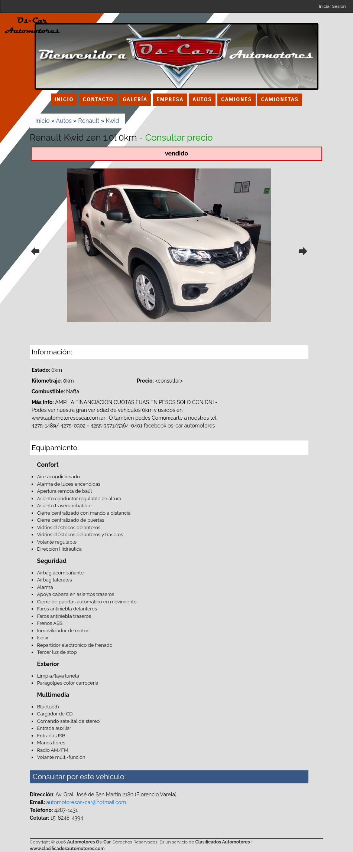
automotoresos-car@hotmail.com (86, 802)
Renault (88, 120)
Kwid (112, 120)
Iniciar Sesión (332, 6)
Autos (64, 120)
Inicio (42, 120)
